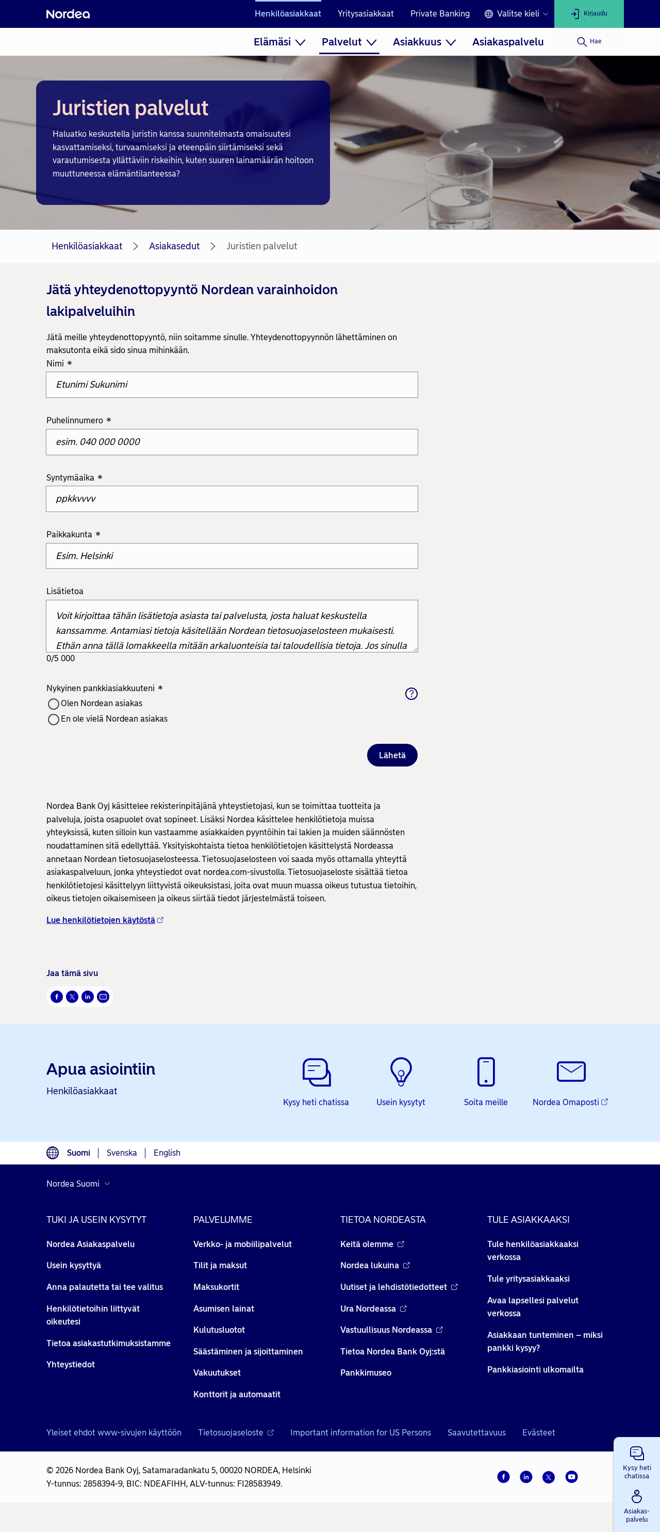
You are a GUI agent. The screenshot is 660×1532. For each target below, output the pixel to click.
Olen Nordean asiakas (101, 703)
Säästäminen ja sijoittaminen (248, 1352)
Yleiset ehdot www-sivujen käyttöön (114, 1433)
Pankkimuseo (365, 1373)
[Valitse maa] (80, 1183)
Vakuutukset (217, 1373)
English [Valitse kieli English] (167, 1153)
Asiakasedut (174, 246)
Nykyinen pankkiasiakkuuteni (104, 689)
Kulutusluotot (219, 1330)
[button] (637, 1461)
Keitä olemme (372, 1244)
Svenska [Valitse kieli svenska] (122, 1153)
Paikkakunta (73, 535)
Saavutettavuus (477, 1433)
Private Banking (440, 14)
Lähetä (392, 755)
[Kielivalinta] (516, 14)
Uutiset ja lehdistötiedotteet (399, 1287)
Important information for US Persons (360, 1433)
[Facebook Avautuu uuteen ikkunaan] (57, 997)
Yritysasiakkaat (366, 14)
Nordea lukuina (375, 1265)
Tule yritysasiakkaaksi (528, 1279)
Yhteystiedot (70, 1364)
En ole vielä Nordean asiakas (114, 719)
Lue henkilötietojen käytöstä (104, 920)
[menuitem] (279, 42)
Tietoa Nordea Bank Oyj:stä (392, 1352)
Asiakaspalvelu (508, 42)
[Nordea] (68, 14)
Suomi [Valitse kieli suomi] (78, 1153)
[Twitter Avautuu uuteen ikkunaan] (72, 997)
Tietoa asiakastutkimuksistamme (108, 1343)
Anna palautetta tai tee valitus (104, 1287)
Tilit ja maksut (220, 1265)
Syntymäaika (74, 478)
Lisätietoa (65, 591)
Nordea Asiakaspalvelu (90, 1244)
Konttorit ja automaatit (236, 1394)
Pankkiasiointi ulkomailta (535, 1370)
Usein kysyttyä (73, 1265)
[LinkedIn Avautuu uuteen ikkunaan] (87, 997)
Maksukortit (216, 1287)
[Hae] (589, 42)
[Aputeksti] (411, 694)
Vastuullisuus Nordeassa (391, 1330)
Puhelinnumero (78, 421)
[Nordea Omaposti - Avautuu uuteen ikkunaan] (571, 1083)
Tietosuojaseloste (236, 1433)
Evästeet (538, 1433)
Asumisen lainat (223, 1309)
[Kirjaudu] (589, 14)
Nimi (59, 364)
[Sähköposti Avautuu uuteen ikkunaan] (103, 997)
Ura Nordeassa (373, 1309)
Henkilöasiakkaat (288, 14)
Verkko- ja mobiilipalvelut (242, 1244)
